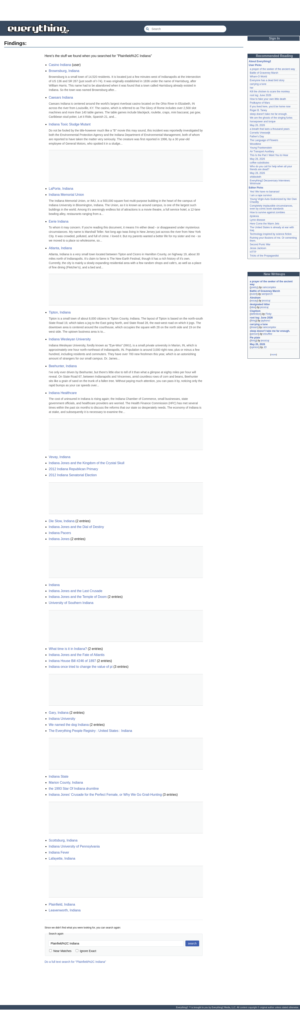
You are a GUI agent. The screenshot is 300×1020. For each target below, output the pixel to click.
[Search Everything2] (185, 28)
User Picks (255, 65)
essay (254, 300)
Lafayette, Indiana (62, 858)
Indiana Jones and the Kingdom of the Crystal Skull (86, 463)
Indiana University (62, 718)
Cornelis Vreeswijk (260, 132)
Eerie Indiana (58, 221)
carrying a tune (258, 84)
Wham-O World (258, 76)
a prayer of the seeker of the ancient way (272, 69)
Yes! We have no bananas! (265, 191)
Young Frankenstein (261, 147)
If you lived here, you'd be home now (270, 106)
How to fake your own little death (268, 99)
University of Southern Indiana (71, 603)
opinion (255, 347)
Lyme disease (257, 219)
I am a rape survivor (261, 195)
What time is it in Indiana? (68, 649)
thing (253, 320)
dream (254, 327)
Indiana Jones (59, 539)
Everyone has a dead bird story (267, 80)
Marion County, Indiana (66, 782)
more (273, 354)
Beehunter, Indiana (63, 366)
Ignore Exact (86, 951)
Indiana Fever (59, 852)
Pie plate (255, 337)
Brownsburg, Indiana (64, 71)
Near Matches (60, 951)
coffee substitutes (259, 162)
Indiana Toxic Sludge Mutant (70, 124)
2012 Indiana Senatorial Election (73, 475)
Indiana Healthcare (63, 393)
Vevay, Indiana (59, 457)
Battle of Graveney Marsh (264, 72)
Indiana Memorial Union (66, 194)
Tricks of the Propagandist (264, 255)
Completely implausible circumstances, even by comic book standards (272, 207)
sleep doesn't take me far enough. (268, 114)
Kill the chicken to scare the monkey (270, 91)
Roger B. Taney (258, 110)
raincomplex (269, 287)
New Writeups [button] (274, 274)
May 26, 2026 (257, 125)
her (251, 87)
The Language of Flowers (264, 140)
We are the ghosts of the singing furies (271, 117)
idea (253, 307)
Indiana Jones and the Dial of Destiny (76, 527)
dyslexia (254, 216)
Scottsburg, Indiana (63, 840)
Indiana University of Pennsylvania (74, 846)
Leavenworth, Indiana (65, 910)
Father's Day (257, 136)
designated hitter (260, 304)
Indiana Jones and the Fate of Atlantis (77, 655)
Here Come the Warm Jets (264, 223)
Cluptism (255, 311)
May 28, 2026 (257, 158)
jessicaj (266, 300)
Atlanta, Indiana (60, 248)
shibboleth (255, 176)
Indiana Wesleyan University (70, 339)
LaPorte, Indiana (61, 188)
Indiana (54, 585)
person (254, 333)
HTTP (253, 251)
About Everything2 (260, 61)
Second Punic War (260, 244)
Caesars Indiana (61, 97)
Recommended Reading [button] (274, 56)
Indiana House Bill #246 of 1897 (72, 661)
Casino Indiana (60, 65)
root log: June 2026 (260, 95)
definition (256, 313)
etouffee (267, 333)
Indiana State (58, 776)
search (192, 943)
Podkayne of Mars (260, 102)
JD (265, 347)
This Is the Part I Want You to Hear (269, 155)
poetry (254, 287)
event (254, 293)
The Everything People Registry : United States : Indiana (90, 730)
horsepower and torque (262, 121)
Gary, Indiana (59, 712)
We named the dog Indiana (69, 724)
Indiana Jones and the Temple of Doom (78, 597)
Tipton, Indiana (60, 312)
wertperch (267, 293)
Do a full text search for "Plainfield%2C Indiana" (75, 961)
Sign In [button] (274, 38)
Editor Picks (256, 187)
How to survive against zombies (267, 212)
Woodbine (255, 144)
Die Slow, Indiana (62, 521)
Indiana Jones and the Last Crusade (75, 591)
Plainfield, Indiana (62, 904)
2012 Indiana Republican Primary (73, 469)
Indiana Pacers (60, 533)
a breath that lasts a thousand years (270, 129)
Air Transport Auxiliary (262, 151)
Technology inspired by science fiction (271, 234)
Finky (268, 313)
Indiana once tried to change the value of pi (80, 666)
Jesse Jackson (258, 248)
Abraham (255, 297)
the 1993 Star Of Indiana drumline (74, 788)
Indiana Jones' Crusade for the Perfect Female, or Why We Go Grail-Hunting (105, 794)
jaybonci (265, 320)
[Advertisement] (150, 10)
